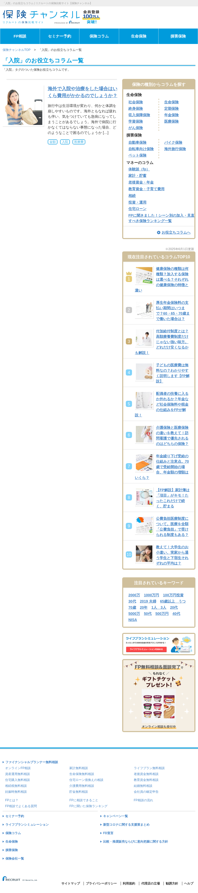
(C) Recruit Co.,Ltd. (20, 880)
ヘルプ (188, 883)
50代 (148, 614)
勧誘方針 (172, 883)
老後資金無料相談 (146, 774)
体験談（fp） (139, 169)
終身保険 (135, 108)
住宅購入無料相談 (17, 780)
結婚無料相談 (143, 786)
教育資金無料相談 (146, 780)
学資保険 (135, 121)
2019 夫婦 (148, 601)
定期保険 (171, 108)
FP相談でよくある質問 (21, 806)
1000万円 (151, 595)
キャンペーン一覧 (115, 816)
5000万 (134, 614)
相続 (132, 196)
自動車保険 (137, 142)
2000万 (134, 595)
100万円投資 (173, 595)
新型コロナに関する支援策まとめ (126, 824)
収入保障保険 (139, 115)
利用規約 (129, 883)
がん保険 (135, 128)
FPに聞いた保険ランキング (88, 806)
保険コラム (99, 36)
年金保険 (171, 115)
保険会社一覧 (14, 858)
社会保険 (135, 102)
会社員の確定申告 (146, 792)
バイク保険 (173, 142)
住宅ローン (137, 209)
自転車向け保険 (141, 149)
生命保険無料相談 (81, 774)
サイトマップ (70, 883)
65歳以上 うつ (173, 601)
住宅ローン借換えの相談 (86, 780)
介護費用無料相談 (81, 786)
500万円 (162, 614)
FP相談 (20, 36)
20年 (144, 607)
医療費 (79, 142)
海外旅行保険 (175, 149)
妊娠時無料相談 (16, 792)
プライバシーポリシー (101, 883)
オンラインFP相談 (18, 768)
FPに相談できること (83, 800)
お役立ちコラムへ (174, 232)
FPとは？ (11, 800)
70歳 (132, 607)
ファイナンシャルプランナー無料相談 (31, 762)
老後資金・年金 (141, 182)
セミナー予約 (59, 36)
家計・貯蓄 (137, 176)
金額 (53, 142)
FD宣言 (108, 833)
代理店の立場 (150, 883)
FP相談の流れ (143, 800)
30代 (132, 601)
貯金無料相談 (78, 792)
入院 (65, 142)
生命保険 (138, 36)
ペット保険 (137, 155)
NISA (132, 620)
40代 (176, 614)
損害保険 (178, 36)
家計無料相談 (78, 768)
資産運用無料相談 (17, 774)
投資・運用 (137, 202)
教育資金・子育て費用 (146, 189)
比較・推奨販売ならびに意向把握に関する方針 (135, 841)
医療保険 (171, 121)
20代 (174, 607)
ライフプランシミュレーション (27, 824)
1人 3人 (158, 607)
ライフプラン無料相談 (149, 768)
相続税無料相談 (16, 786)
